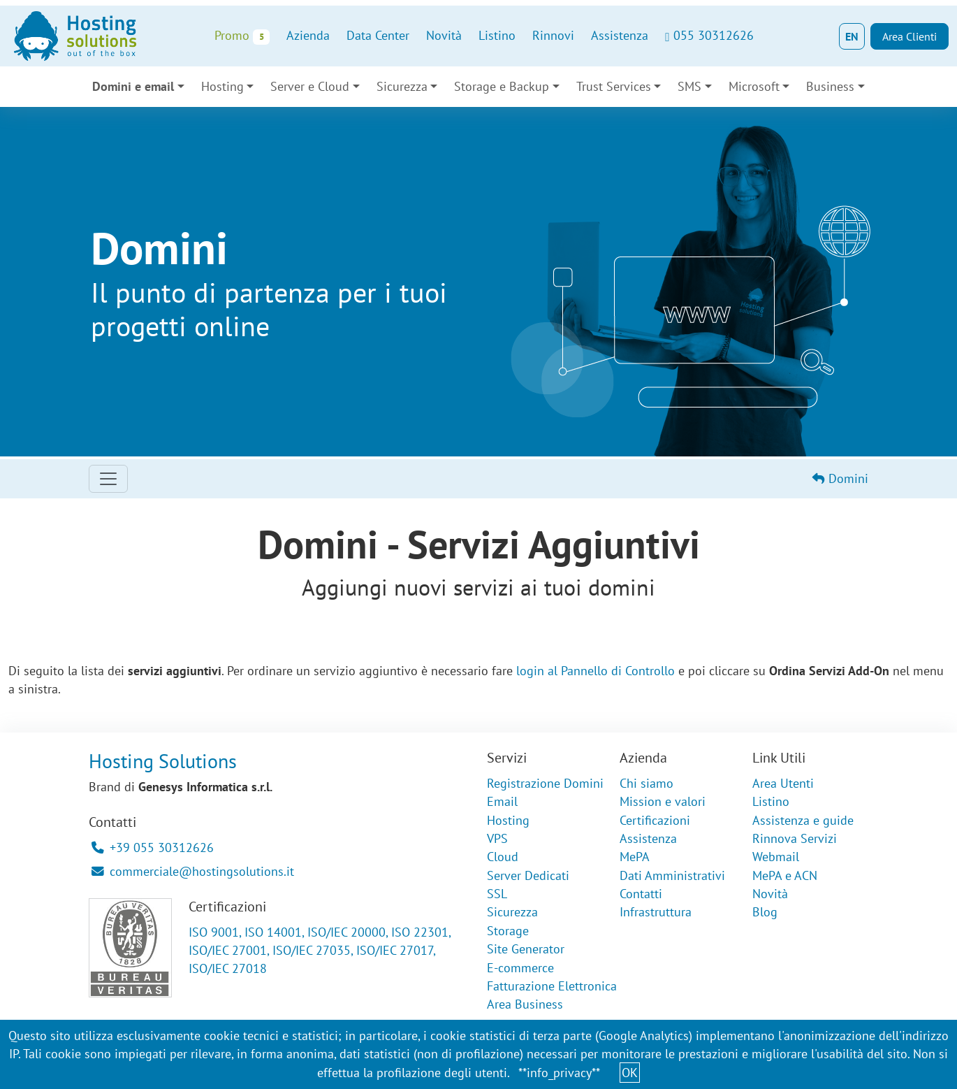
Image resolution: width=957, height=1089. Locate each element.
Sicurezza (402, 86)
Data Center (377, 35)
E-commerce (520, 968)
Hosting (222, 86)
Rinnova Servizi (794, 838)
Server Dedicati (528, 875)
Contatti (641, 894)
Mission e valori (663, 801)
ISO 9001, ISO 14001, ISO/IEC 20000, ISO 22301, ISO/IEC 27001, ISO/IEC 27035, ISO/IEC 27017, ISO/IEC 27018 (320, 950)
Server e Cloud (309, 86)
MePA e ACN (784, 875)
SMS (689, 86)
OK (630, 1073)
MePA (635, 857)
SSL (497, 894)
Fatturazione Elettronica (552, 986)
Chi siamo (646, 783)
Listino (497, 35)
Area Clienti (909, 36)
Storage (508, 931)
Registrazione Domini (545, 783)
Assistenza (619, 35)
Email (502, 801)
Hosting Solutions (163, 761)
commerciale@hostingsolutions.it (193, 871)
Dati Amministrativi (672, 875)
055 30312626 (709, 35)
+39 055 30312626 (153, 847)
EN (852, 36)
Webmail (775, 857)
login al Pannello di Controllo (595, 671)
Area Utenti (783, 783)
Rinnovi (553, 35)
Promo (242, 36)
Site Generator (525, 949)
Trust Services (613, 86)
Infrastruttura (656, 912)
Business (830, 86)
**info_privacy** (559, 1073)
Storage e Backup (501, 86)
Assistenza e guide (803, 820)
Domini (840, 478)
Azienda (308, 35)
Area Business (525, 1004)
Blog (764, 912)
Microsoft (754, 86)
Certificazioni (655, 820)
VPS (497, 838)
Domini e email (133, 86)
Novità (444, 35)
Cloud (502, 857)
